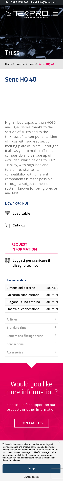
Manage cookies (31, 477)
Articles (31, 319)
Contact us (31, 423)
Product (20, 64)
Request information (24, 247)
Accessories (31, 352)
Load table (17, 214)
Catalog (15, 225)
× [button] (59, 442)
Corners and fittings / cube (31, 336)
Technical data (31, 280)
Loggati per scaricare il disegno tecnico (31, 263)
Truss (32, 64)
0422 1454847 (19, 2)
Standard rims (31, 327)
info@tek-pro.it (47, 2)
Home (9, 64)
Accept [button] (31, 468)
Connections (31, 344)
